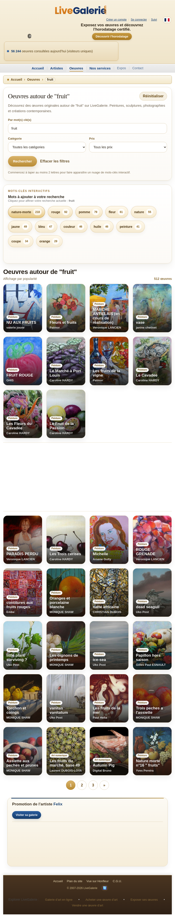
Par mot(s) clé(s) (19, 120)
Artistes (56, 68)
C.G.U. (117, 881)
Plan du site (74, 881)
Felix (57, 804)
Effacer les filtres (55, 161)
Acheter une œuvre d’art (101, 900)
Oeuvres (76, 68)
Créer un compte (116, 19)
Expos (121, 68)
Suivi (154, 19)
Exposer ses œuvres (144, 900)
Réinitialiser (153, 96)
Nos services (100, 68)
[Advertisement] (87, 477)
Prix (92, 138)
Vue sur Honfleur (98, 881)
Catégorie (15, 138)
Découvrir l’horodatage (112, 36)
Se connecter (139, 19)
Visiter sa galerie (26, 815)
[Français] (167, 20)
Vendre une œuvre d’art (87, 905)
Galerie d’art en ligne (58, 900)
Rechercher (22, 161)
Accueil (38, 68)
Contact (137, 68)
